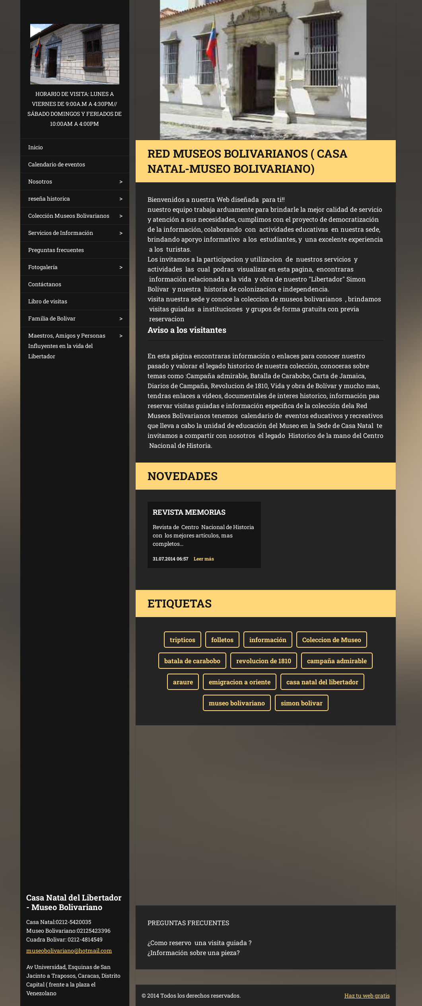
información (267, 639)
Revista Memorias (189, 512)
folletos (222, 639)
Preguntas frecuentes (56, 250)
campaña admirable (337, 660)
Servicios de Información (60, 232)
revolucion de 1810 (263, 660)
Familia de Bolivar (52, 318)
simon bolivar (302, 703)
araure (183, 682)
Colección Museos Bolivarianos (68, 215)
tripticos (182, 639)
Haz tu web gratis (367, 995)
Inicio (35, 147)
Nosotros (40, 181)
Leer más (204, 558)
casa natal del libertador (322, 682)
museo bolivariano (237, 703)
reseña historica (49, 198)
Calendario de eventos (56, 164)
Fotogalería (43, 267)
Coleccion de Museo (331, 639)
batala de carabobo (192, 660)
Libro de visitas (47, 301)
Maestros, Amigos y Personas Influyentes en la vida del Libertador (66, 346)
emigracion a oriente (239, 682)
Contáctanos (44, 284)
